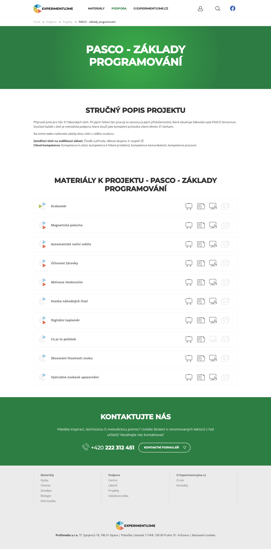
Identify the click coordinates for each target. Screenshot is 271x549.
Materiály (96, 8)
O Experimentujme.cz (150, 8)
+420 (112, 447)
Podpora (119, 8)
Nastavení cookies (203, 535)
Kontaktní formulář (161, 447)
